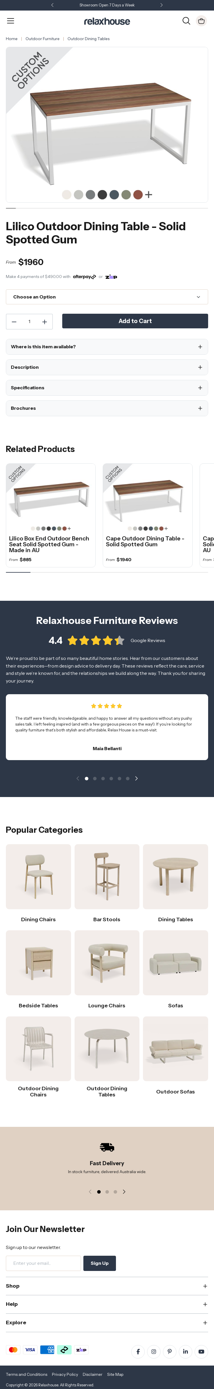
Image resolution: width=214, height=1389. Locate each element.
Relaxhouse (48, 1385)
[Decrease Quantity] (14, 322)
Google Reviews (148, 645)
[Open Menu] (10, 20)
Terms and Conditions (26, 1374)
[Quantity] (29, 322)
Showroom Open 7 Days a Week (107, 5)
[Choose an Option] (107, 297)
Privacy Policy (65, 1374)
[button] (162, 5)
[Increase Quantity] (45, 322)
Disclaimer (92, 1374)
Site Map (115, 1374)
